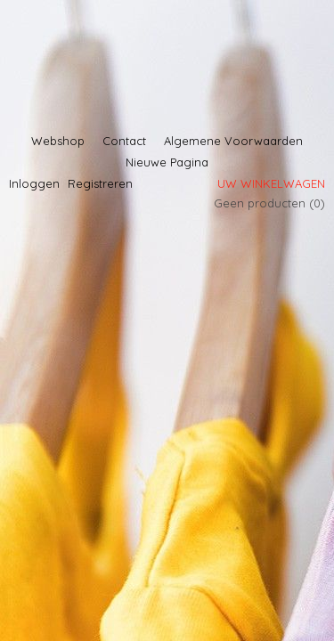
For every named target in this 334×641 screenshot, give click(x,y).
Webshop (58, 141)
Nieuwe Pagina (167, 162)
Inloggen (34, 183)
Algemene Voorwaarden (233, 141)
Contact (124, 141)
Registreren (100, 183)
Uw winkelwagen (271, 183)
